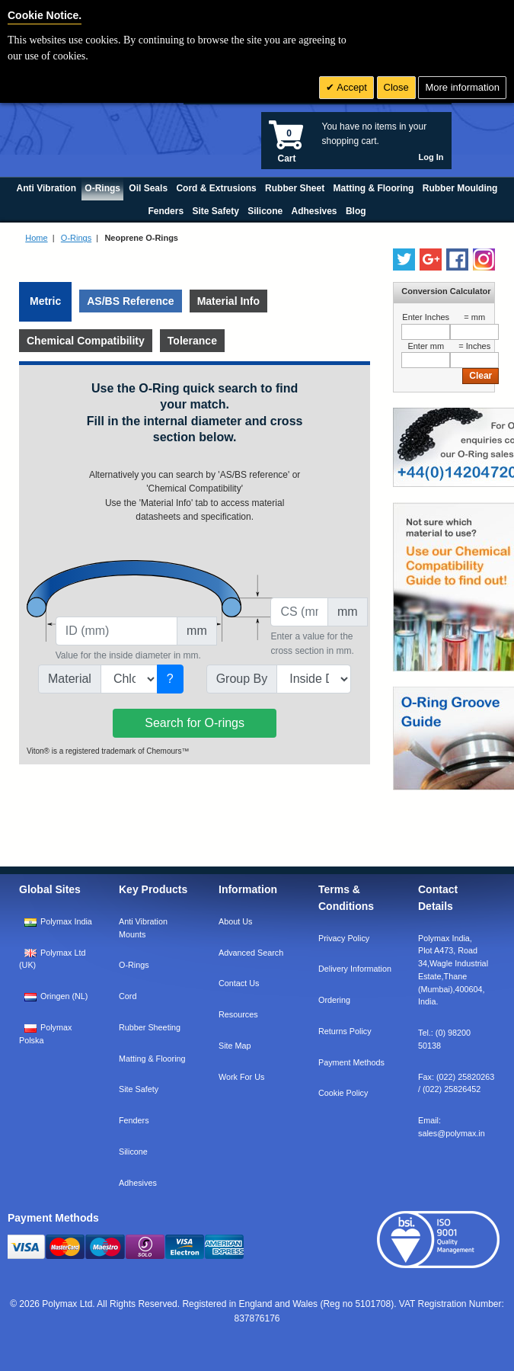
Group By (242, 678)
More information (462, 87)
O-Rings (76, 237)
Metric (45, 301)
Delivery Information (354, 968)
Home (36, 237)
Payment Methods (351, 1062)
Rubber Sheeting (149, 1027)
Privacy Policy (343, 938)
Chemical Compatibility (86, 341)
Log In (431, 157)
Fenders (134, 1120)
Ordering (334, 999)
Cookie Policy (343, 1092)
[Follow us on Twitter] (404, 259)
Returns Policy (345, 1031)
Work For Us (241, 1076)
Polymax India (66, 921)
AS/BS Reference (130, 301)
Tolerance (192, 341)
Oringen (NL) (64, 996)
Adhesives (138, 1182)
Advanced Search (251, 952)
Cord (127, 996)
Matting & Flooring (152, 1058)
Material (69, 678)
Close (396, 87)
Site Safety (138, 1089)
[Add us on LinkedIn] (431, 259)
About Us (235, 921)
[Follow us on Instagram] (484, 259)
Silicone (133, 1151)
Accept (350, 87)
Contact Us (239, 983)
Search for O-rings (194, 722)
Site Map (235, 1045)
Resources (238, 1014)
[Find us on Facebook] (457, 259)
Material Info (228, 301)
